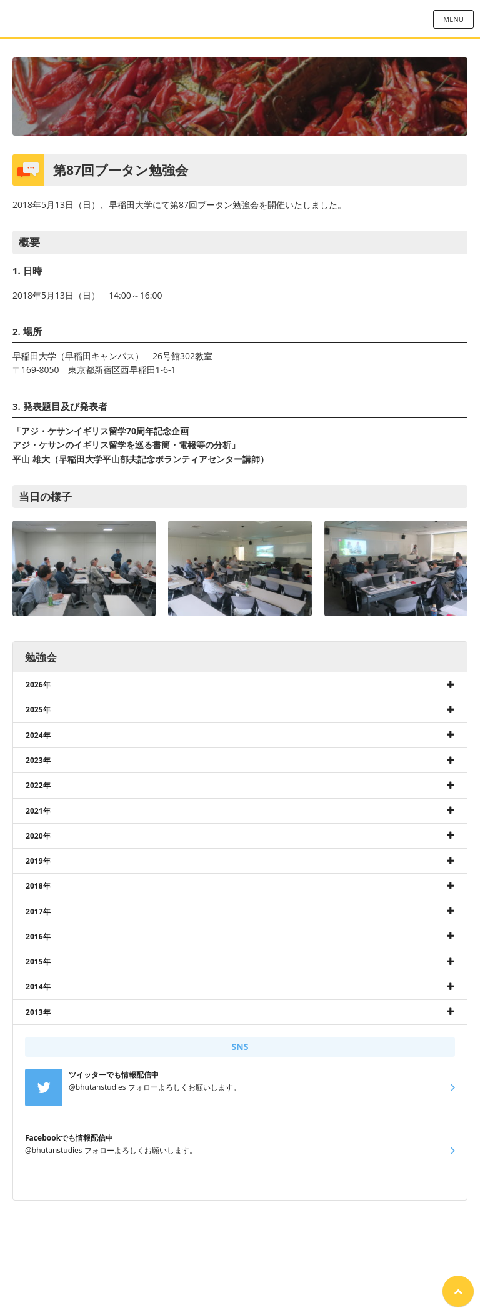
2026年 (38, 684)
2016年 (38, 936)
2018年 (38, 886)
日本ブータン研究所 (240, 18)
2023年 (38, 760)
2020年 (38, 836)
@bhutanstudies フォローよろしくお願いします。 (111, 1143)
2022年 (38, 785)
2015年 (38, 961)
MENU (453, 19)
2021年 (38, 811)
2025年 (38, 709)
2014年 (38, 986)
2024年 (38, 735)
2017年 (38, 911)
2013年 (38, 1012)
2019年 (38, 861)
